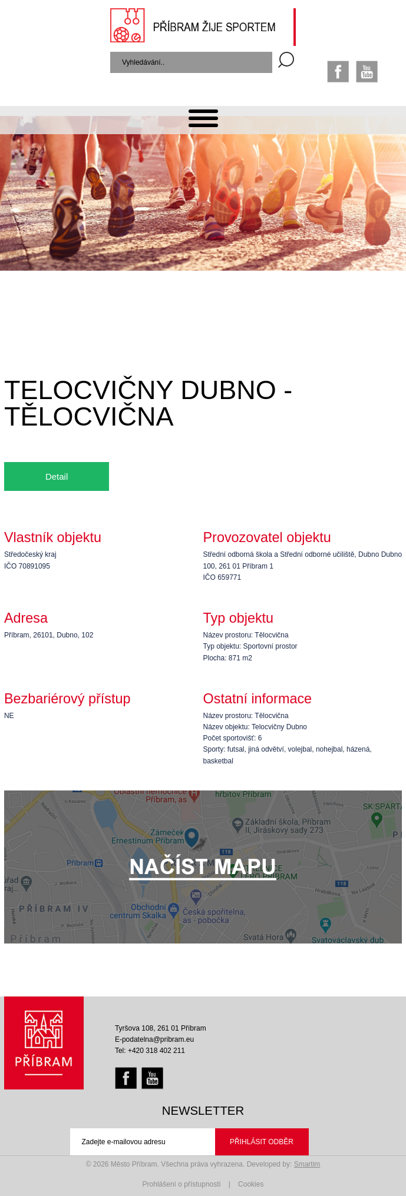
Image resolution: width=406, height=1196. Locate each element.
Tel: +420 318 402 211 (150, 1050)
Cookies (250, 1184)
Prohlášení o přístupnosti (182, 1184)
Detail (56, 476)
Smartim (307, 1164)
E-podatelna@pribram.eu (154, 1039)
